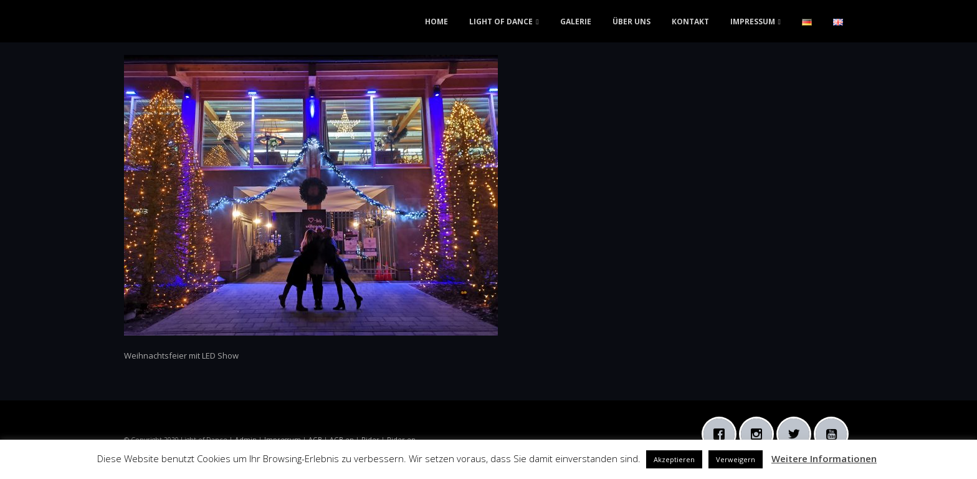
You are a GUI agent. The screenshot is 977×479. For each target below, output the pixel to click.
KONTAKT (690, 21)
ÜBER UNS (631, 21)
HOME (436, 21)
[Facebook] (722, 434)
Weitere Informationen (824, 458)
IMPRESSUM (752, 21)
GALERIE (575, 21)
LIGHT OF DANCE (501, 21)
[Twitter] (797, 434)
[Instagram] (759, 434)
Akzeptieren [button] (674, 459)
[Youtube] (834, 434)
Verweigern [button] (735, 459)
